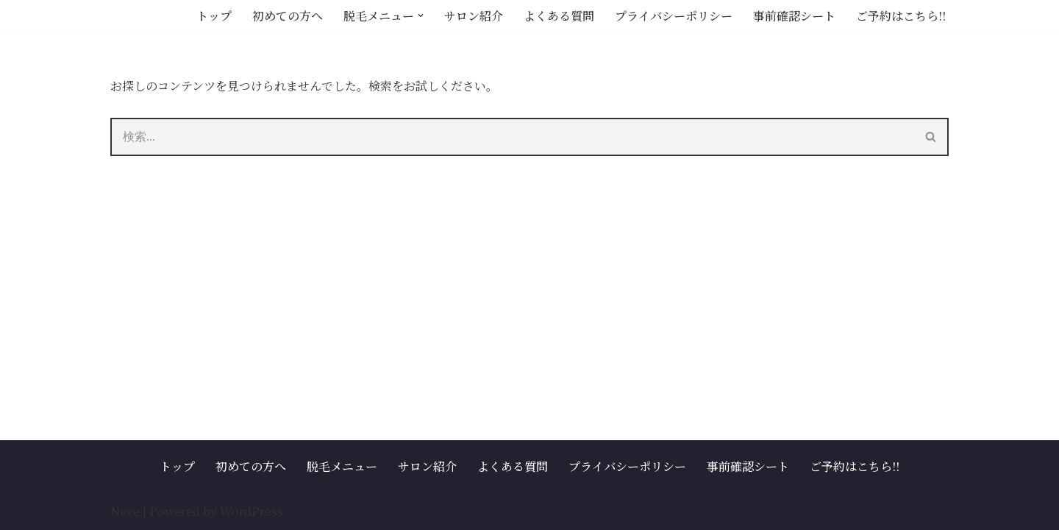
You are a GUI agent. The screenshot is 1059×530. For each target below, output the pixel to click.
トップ (214, 15)
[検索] (512, 137)
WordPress (251, 511)
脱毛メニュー (342, 466)
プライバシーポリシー (673, 15)
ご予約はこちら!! (901, 15)
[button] (421, 15)
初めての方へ (287, 15)
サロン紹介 (473, 15)
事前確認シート (794, 15)
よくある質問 (559, 15)
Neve (125, 511)
